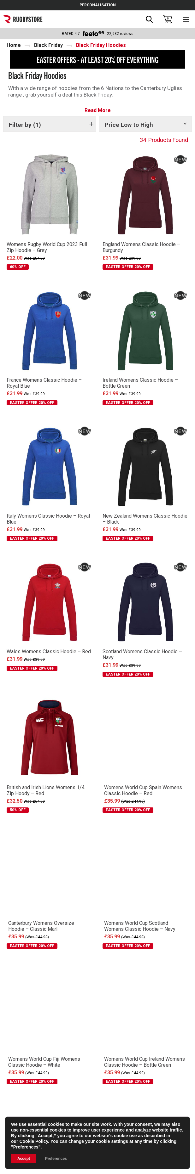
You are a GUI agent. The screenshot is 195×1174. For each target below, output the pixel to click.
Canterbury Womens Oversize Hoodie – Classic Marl (41, 926)
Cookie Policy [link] (33, 1141)
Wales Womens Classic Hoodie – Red (49, 651)
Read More (98, 110)
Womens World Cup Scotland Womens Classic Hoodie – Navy (139, 926)
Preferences (56, 1158)
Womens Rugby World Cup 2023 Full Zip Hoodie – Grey (47, 247)
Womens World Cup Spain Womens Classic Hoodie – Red (143, 790)
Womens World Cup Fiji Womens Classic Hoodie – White (44, 1062)
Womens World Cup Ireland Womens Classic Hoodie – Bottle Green (144, 1062)
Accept (23, 1158)
